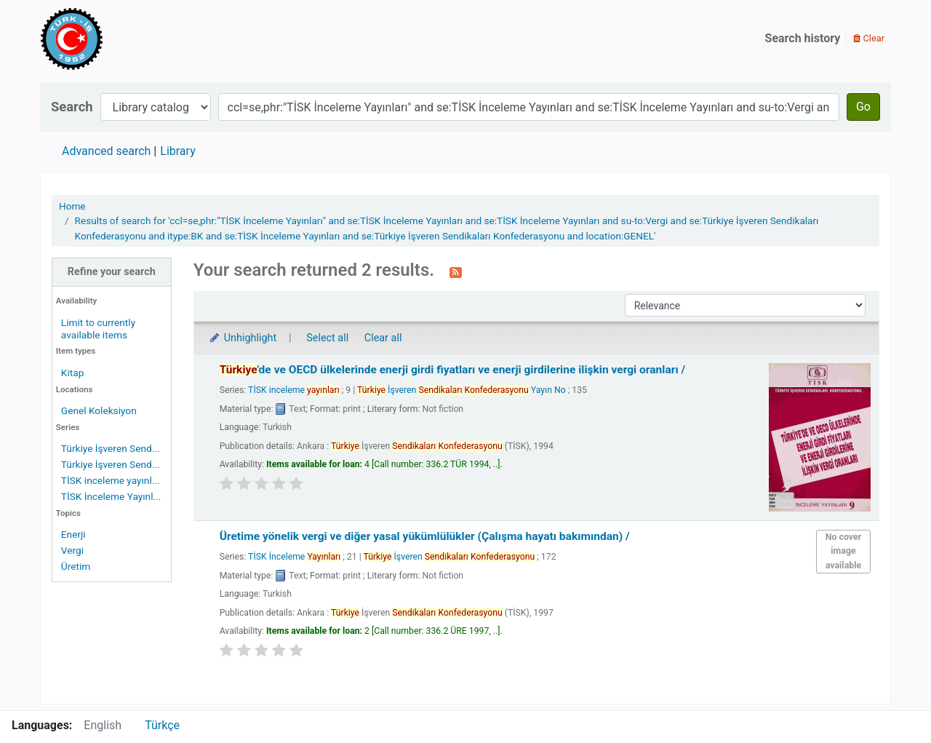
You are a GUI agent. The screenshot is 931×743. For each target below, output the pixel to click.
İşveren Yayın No (461, 390)
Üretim (75, 566)
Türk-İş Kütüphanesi (113, 38)
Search (72, 106)
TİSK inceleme (294, 390)
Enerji (73, 534)
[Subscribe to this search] (456, 271)
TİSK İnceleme (294, 557)
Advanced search (106, 151)
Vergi (72, 550)
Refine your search (112, 272)
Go (863, 107)
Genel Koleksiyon (99, 410)
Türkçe (162, 725)
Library (177, 151)
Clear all (383, 338)
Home (72, 206)
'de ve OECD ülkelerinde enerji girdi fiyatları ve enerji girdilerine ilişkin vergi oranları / (453, 369)
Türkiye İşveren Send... (110, 448)
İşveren (449, 557)
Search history (803, 38)
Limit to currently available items (98, 329)
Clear (868, 38)
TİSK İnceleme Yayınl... (111, 496)
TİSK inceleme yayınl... (110, 480)
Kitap (72, 372)
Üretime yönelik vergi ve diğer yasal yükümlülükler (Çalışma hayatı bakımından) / (425, 536)
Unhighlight (242, 338)
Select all (327, 338)
